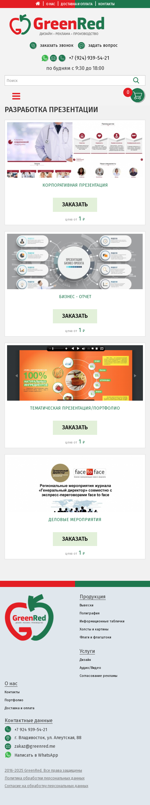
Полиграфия (90, 613)
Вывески (86, 605)
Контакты (106, 4)
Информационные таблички (102, 621)
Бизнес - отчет (75, 296)
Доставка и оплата (77, 4)
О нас (50, 4)
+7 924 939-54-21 (30, 729)
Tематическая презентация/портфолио (75, 408)
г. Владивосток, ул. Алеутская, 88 (47, 737)
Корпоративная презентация (75, 185)
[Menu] (16, 96)
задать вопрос (103, 45)
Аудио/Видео (90, 668)
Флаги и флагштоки (95, 637)
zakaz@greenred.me (34, 746)
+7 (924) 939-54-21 (89, 58)
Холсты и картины (94, 629)
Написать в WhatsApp (36, 755)
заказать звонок (56, 45)
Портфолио (14, 700)
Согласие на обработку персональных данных (46, 785)
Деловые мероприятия (75, 519)
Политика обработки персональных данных (45, 778)
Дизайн (85, 660)
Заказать (75, 204)
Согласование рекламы (98, 676)
